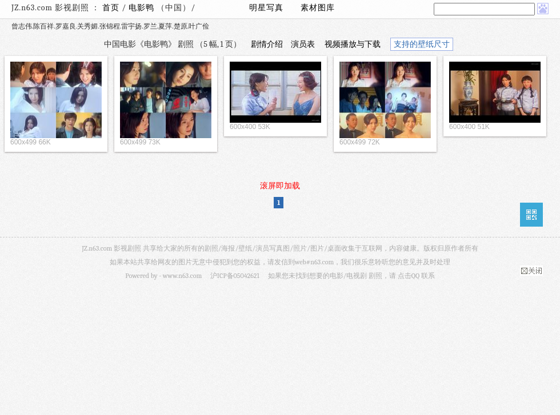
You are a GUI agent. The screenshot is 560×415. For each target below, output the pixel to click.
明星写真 (266, 8)
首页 (110, 8)
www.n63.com (182, 276)
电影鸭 (143, 8)
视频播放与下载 (353, 44)
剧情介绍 (267, 44)
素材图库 (318, 8)
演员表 (303, 44)
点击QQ (408, 276)
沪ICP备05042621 (234, 276)
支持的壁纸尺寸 (422, 44)
